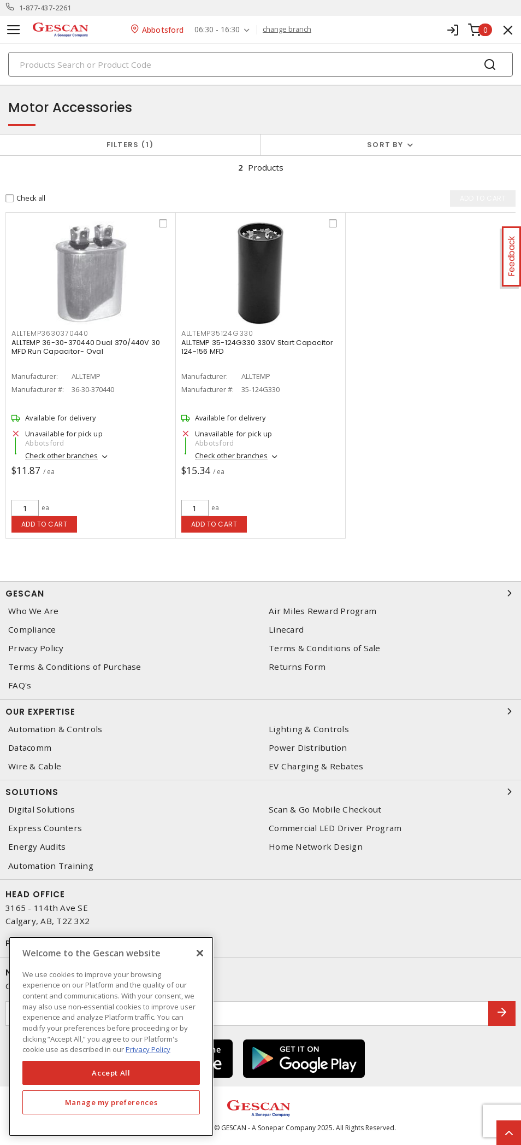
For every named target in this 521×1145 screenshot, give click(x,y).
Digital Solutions (41, 809)
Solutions (260, 792)
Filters (130, 144)
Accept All (111, 1073)
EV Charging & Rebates (316, 766)
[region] (111, 1036)
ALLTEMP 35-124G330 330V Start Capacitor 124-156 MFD (257, 347)
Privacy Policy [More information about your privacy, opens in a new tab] (148, 1049)
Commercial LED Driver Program (335, 828)
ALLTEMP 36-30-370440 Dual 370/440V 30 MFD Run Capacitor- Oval (85, 347)
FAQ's (19, 685)
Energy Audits (37, 847)
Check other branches (61, 455)
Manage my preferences (111, 1102)
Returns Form (297, 667)
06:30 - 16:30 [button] (217, 29)
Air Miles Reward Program (322, 611)
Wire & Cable (34, 766)
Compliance (32, 629)
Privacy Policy (36, 648)
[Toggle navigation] (13, 29)
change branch (287, 29)
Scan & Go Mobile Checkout (325, 809)
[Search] (260, 64)
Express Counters (45, 828)
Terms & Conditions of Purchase (74, 667)
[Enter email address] (247, 1013)
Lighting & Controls (309, 729)
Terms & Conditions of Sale (325, 648)
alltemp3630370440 (49, 333)
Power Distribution (308, 748)
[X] (200, 953)
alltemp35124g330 (217, 333)
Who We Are (33, 611)
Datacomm (29, 748)
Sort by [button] (385, 144)
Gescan (260, 593)
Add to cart (44, 524)
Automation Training (50, 866)
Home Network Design (316, 847)
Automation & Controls (55, 729)
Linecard (286, 629)
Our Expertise (260, 711)
